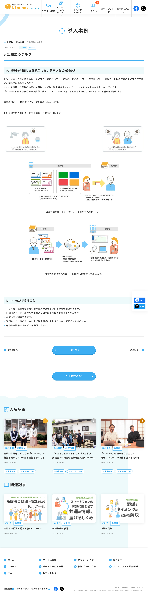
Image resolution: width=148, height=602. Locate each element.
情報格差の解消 (60, 528)
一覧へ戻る (74, 350)
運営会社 (8, 588)
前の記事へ (13, 350)
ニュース (12, 566)
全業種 (34, 48)
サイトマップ (23, 588)
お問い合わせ (49, 573)
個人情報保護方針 (40, 588)
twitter (143, 7)
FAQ (10, 573)
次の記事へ (135, 350)
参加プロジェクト (87, 566)
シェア (139, 300)
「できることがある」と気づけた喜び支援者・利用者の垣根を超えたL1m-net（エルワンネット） (72, 456)
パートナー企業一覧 (53, 566)
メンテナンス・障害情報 (125, 566)
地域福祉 (21, 448)
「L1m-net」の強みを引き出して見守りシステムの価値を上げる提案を (120, 455)
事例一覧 (11, 471)
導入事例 (20, 42)
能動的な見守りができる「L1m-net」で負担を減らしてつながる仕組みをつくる (24, 455)
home (10, 42)
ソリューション (86, 560)
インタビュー (28, 471)
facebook (136, 7)
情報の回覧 (106, 528)
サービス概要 (49, 560)
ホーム (11, 560)
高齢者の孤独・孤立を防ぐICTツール (23, 528)
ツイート (139, 311)
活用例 (23, 48)
